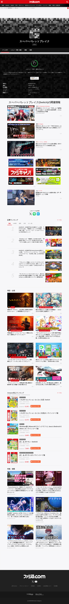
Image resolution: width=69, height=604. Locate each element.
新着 (3, 5)
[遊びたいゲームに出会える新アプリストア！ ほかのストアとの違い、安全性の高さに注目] (49, 350)
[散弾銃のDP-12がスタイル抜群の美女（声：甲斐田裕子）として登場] (21, 197)
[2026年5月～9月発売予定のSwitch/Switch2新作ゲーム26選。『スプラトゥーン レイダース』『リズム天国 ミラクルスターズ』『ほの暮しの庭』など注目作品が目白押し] (53, 254)
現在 (10, 223)
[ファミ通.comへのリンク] (34, 2)
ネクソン (37, 131)
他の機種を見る (34, 87)
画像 (25, 50)
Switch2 (7, 5)
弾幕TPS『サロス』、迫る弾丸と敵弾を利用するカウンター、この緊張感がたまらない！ (20, 310)
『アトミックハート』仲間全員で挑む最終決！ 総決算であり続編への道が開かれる (20, 383)
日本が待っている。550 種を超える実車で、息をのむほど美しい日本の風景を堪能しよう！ (48, 383)
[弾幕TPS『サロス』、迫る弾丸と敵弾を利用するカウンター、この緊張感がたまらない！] (20, 300)
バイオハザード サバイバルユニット (18, 357)
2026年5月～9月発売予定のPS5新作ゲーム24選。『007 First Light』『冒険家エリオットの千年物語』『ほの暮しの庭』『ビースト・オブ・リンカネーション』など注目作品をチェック (32, 230)
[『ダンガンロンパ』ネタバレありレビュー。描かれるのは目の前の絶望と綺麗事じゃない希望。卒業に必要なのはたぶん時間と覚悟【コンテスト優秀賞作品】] (53, 277)
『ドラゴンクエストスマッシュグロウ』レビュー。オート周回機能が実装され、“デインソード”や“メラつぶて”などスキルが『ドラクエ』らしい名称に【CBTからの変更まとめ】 (20, 543)
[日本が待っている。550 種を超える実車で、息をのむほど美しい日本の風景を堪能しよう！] (49, 373)
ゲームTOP (5, 50)
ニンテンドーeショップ (33, 92)
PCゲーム (21, 5)
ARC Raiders (40, 124)
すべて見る (59, 219)
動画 (50, 5)
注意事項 (39, 586)
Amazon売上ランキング (15, 393)
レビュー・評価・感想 (16, 50)
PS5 (16, 5)
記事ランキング (12, 220)
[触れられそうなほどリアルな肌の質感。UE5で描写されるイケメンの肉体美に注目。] (21, 148)
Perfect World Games (40, 113)
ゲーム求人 (39, 5)
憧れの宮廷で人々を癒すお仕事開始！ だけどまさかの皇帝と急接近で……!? (48, 310)
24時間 (14, 223)
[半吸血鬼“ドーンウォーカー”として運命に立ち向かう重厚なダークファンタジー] (20, 323)
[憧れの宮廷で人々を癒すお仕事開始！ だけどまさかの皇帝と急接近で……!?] (49, 300)
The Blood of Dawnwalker (16, 330)
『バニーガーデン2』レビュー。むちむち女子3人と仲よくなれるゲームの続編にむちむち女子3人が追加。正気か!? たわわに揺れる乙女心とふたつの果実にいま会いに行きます (48, 490)
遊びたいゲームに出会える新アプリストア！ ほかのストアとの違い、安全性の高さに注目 (49, 360)
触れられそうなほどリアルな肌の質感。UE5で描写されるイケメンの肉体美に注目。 (48, 144)
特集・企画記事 (56, 5)
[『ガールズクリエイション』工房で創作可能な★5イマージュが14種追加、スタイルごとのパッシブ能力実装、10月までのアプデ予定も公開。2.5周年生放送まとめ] (49, 323)
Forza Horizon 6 (42, 380)
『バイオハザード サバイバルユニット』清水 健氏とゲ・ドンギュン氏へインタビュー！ (19, 360)
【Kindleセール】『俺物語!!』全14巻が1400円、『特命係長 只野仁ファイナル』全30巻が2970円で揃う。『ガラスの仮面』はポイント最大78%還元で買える (31, 240)
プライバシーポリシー (24, 586)
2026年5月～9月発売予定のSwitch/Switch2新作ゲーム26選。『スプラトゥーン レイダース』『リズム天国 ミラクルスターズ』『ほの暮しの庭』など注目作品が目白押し (32, 253)
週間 (20, 223)
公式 (29, 94)
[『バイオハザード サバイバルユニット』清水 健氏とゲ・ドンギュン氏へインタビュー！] (20, 350)
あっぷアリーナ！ (43, 357)
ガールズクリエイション (44, 330)
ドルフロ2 (40, 190)
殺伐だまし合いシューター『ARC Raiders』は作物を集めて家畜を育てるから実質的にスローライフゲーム (48, 127)
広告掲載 (55, 586)
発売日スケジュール (30, 5)
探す (36, 78)
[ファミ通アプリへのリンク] (30, 594)
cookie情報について (47, 586)
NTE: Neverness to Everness (44, 106)
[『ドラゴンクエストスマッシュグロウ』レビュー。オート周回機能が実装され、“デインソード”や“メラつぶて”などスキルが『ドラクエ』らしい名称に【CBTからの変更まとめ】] (20, 532)
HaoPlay (37, 195)
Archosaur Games (39, 147)
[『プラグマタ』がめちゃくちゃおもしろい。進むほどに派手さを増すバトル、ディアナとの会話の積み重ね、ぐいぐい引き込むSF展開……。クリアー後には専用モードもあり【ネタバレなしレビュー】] (49, 504)
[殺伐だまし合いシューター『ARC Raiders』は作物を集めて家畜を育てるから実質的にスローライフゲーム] (21, 131)
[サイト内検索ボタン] (67, 2)
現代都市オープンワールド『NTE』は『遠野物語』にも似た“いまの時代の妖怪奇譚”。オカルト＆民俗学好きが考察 (48, 110)
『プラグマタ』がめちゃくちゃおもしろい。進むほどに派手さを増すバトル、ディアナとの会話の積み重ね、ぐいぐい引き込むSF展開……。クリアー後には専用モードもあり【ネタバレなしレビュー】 (49, 517)
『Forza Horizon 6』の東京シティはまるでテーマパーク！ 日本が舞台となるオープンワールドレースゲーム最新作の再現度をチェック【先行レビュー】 (20, 490)
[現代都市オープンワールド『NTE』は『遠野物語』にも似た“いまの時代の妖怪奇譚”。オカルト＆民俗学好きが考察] (21, 113)
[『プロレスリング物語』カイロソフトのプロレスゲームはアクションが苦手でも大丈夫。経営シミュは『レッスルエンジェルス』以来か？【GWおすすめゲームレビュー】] (53, 266)
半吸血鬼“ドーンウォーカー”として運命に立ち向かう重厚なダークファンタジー (20, 333)
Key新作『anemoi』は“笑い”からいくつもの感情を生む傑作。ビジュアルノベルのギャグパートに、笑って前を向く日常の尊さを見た (20, 515)
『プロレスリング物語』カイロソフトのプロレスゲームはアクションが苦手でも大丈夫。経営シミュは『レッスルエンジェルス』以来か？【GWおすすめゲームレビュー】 (31, 265)
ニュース (45, 5)
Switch (12, 5)
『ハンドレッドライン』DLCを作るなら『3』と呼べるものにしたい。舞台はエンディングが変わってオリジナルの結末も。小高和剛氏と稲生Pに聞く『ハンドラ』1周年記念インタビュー (49, 543)
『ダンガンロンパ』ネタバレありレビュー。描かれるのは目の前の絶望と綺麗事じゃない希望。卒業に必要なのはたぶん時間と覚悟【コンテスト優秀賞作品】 (31, 275)
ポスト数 (30, 223)
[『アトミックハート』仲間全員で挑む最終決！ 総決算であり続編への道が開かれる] (20, 373)
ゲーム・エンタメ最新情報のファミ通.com (9, 8)
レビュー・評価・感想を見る (34, 69)
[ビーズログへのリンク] (40, 594)
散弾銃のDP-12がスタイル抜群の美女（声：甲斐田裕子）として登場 (48, 193)
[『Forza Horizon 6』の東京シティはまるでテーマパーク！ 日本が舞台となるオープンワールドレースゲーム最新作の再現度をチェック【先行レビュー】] (20, 478)
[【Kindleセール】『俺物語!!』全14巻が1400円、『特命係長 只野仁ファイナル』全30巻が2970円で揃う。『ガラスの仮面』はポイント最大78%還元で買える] (53, 242)
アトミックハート (14, 380)
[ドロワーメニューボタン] (2, 2)
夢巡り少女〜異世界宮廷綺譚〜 (45, 307)
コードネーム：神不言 (42, 141)
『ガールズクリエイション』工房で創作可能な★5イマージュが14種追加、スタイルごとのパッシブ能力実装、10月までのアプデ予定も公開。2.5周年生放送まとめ (48, 335)
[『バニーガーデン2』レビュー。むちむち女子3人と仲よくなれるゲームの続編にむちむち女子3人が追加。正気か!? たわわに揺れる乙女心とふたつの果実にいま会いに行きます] (49, 478)
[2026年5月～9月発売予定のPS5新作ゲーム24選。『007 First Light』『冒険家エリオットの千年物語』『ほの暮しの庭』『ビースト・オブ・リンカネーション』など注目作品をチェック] (53, 231)
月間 (24, 223)
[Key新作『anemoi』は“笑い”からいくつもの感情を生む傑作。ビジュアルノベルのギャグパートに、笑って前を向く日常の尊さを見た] (20, 504)
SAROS (12, 307)
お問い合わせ (14, 586)
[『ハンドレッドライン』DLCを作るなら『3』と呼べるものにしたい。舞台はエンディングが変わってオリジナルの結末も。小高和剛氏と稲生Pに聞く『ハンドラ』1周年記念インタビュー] (49, 532)
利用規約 (33, 586)
